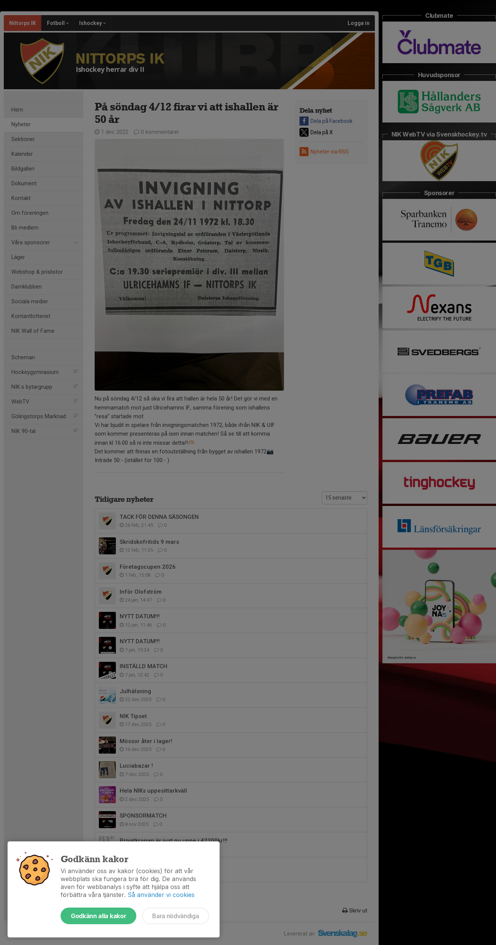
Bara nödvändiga (175, 916)
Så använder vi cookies (161, 894)
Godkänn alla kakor (98, 916)
